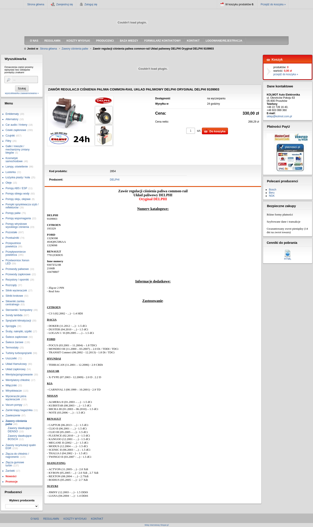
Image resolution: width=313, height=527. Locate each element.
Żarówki (10, 470)
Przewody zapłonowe (18, 274)
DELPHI (115, 179)
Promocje (12, 481)
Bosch (272, 189)
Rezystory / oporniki (17, 279)
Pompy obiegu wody (17, 193)
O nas (35, 518)
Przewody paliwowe (17, 269)
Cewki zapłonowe (16, 130)
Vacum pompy (14, 404)
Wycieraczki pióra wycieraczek (16, 398)
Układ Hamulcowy (16, 363)
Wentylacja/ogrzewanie (19, 374)
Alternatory (12, 119)
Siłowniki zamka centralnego (15, 303)
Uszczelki (11, 358)
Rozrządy (11, 285)
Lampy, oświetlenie (17, 166)
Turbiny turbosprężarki (19, 353)
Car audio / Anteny (16, 124)
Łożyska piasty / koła (18, 177)
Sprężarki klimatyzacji (18, 320)
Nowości (11, 476)
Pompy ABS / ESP (16, 188)
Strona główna (35, 4)
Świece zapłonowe (16, 337)
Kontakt (97, 518)
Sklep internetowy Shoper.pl (156, 525)
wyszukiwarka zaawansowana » (22, 93)
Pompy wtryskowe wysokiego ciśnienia (17, 225)
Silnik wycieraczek (16, 290)
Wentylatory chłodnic (18, 380)
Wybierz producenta (21, 500)
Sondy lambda (14, 315)
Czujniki (10, 135)
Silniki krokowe (14, 295)
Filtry (8, 140)
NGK (272, 195)
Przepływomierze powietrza (16, 253)
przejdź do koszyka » (285, 74)
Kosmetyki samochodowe (14, 160)
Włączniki (11, 385)
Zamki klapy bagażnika (19, 410)
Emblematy (12, 113)
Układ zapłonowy (16, 369)
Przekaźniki (12, 237)
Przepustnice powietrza (13, 245)
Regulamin (51, 518)
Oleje (9, 182)
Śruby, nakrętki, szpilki (19, 331)
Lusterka (11, 172)
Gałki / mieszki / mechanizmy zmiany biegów (18, 149)
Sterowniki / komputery (19, 310)
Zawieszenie (13, 415)
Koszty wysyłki (74, 518)
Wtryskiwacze (14, 390)
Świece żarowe (14, 342)
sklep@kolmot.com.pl (279, 116)
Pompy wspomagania (18, 218)
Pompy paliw (13, 213)
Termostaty (12, 347)
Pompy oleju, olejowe (18, 199)
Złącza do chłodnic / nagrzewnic (17, 455)
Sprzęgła (11, 326)
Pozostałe (11, 232)
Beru (271, 192)
